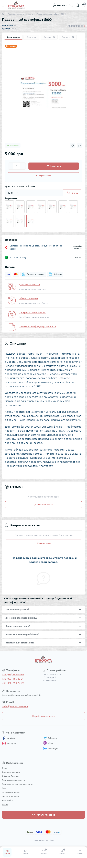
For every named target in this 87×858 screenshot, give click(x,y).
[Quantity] (16, 166)
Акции (5, 804)
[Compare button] (79, 145)
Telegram (50, 738)
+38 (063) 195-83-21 (13, 678)
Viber (48, 743)
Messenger (50, 748)
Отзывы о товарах (11, 792)
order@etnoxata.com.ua (15, 706)
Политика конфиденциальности (37, 326)
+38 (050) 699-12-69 (13, 674)
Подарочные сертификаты (20, 14)
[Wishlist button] (72, 145)
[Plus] (23, 166)
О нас (4, 768)
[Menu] (3, 5)
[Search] (77, 5)
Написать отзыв (44, 504)
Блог (4, 788)
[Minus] (10, 166)
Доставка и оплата (29, 284)
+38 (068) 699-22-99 (13, 683)
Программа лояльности (32, 312)
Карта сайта (7, 800)
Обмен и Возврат (28, 298)
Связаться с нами (10, 796)
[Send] (72, 193)
